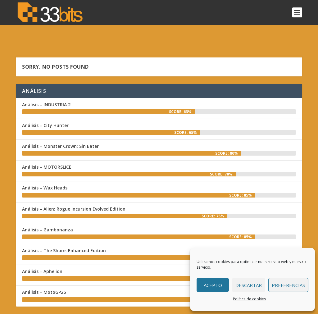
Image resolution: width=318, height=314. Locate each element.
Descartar (248, 285)
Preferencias (288, 285)
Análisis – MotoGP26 (44, 274)
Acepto (213, 285)
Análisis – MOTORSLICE (46, 149)
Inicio (114, 308)
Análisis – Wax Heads (44, 170)
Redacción (135, 308)
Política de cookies (249, 299)
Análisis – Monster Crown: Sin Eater (60, 128)
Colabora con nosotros (173, 308)
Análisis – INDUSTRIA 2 (46, 86)
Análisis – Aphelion (42, 253)
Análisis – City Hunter (45, 107)
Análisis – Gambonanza (47, 211)
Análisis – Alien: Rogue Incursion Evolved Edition (73, 190)
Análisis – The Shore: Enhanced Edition (64, 232)
